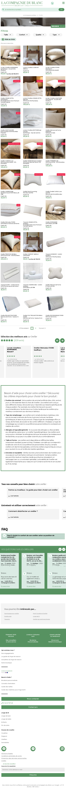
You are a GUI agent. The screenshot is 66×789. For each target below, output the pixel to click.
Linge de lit (36, 616)
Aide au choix (8, 39)
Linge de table (6, 719)
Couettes (4, 733)
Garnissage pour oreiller (11, 613)
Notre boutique (6, 663)
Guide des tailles (7, 687)
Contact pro (33, 707)
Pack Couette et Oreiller (40, 613)
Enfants (4, 722)
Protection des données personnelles (14, 758)
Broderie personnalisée (9, 680)
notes (35, 787)
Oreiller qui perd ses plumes (41, 619)
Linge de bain (6, 716)
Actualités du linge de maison (11, 659)
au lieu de (10, 74)
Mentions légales (7, 753)
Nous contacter (33, 699)
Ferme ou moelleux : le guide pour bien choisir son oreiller (33, 490)
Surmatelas (5, 742)
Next (62, 340)
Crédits (3, 761)
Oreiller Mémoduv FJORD (44, 348)
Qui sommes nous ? (8, 650)
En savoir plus (5, 586)
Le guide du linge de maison (11, 656)
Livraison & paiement (33, 671)
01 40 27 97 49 (7, 703)
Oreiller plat (7, 616)
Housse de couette (7, 730)
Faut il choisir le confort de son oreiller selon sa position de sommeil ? (30, 536)
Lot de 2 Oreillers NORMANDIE (14, 348)
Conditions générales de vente (11, 756)
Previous (57, 340)
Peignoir (4, 736)
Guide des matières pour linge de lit (13, 690)
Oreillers (4, 739)
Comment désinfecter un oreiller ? (23, 511)
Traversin (7, 619)
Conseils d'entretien (8, 683)
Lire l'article (14, 496)
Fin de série (5, 725)
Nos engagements (7, 653)
